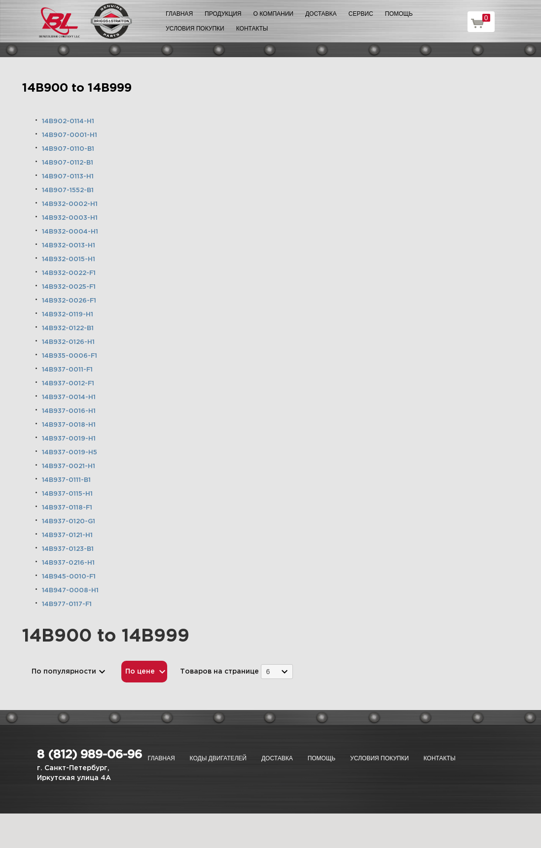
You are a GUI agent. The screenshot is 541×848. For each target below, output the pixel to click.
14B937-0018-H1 (69, 425)
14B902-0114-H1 (68, 121)
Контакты (252, 28)
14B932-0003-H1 (70, 218)
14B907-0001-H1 (69, 135)
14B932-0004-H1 (70, 232)
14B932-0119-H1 (67, 314)
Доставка (321, 13)
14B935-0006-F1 (69, 356)
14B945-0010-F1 (69, 576)
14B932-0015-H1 (68, 259)
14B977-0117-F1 (67, 604)
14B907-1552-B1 (68, 190)
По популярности (64, 672)
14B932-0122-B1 (68, 328)
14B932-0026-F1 (69, 301)
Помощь (399, 13)
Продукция (223, 13)
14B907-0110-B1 (68, 149)
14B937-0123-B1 (68, 549)
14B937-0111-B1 (66, 480)
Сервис (361, 13)
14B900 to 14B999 (77, 88)
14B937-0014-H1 (69, 397)
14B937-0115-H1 (67, 494)
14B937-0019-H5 (69, 452)
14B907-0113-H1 (68, 176)
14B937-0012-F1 (68, 383)
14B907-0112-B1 (67, 163)
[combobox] (277, 671)
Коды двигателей (218, 758)
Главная (179, 13)
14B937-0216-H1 (68, 563)
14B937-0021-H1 (68, 466)
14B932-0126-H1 (68, 342)
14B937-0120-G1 (68, 521)
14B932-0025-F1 (69, 287)
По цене (140, 672)
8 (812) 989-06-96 (89, 754)
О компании (273, 13)
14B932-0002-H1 (70, 204)
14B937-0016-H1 (69, 411)
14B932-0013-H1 (68, 245)
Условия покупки (195, 28)
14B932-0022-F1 (69, 273)
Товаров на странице (219, 672)
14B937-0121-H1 (67, 535)
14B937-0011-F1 (67, 370)
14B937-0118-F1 (67, 507)
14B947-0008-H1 (70, 590)
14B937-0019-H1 (69, 438)
